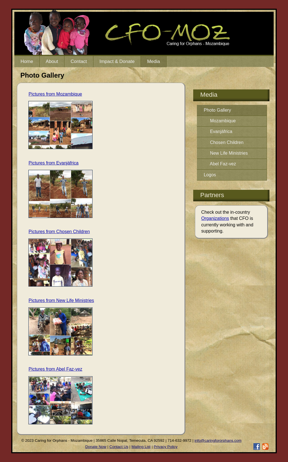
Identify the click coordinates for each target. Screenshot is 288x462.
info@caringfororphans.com (217, 440)
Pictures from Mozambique (55, 94)
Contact (79, 61)
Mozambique (220, 120)
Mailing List (140, 447)
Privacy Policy (166, 447)
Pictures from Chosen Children (59, 231)
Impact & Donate (116, 61)
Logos (210, 174)
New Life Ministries (226, 153)
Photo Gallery (217, 110)
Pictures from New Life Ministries (61, 300)
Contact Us (118, 447)
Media (153, 61)
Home (27, 61)
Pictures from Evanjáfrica (53, 163)
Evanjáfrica (218, 131)
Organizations (215, 218)
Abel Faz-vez (220, 163)
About (52, 61)
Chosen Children (223, 142)
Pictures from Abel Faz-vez (55, 369)
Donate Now (95, 447)
